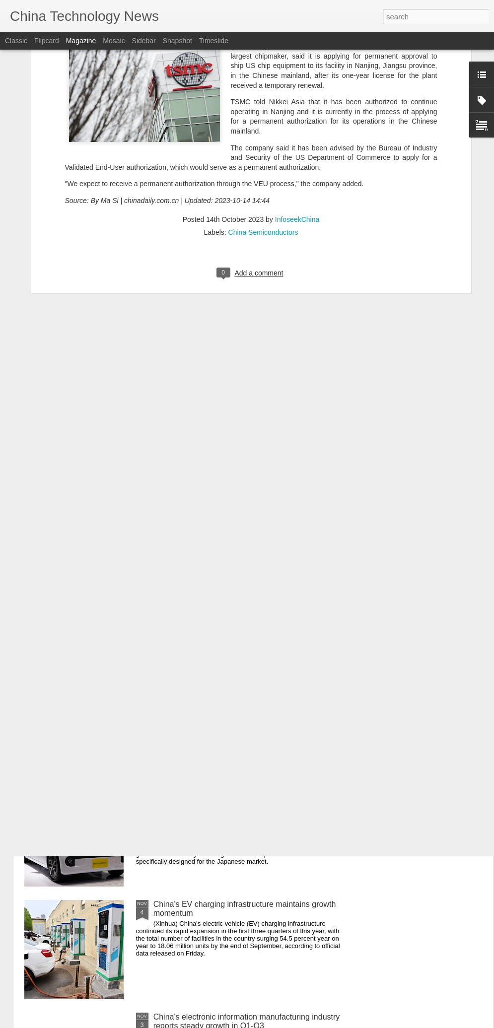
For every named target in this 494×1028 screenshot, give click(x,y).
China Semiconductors (263, 96)
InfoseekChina (297, 83)
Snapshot (177, 41)
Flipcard (46, 41)
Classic (16, 41)
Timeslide (213, 41)
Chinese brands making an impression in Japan (237, 791)
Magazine (81, 41)
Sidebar (144, 41)
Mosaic (114, 41)
